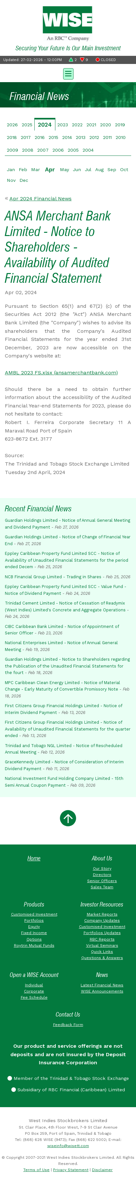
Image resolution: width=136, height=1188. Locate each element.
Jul (88, 169)
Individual (34, 985)
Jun (77, 169)
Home (34, 858)
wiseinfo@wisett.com (68, 1146)
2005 (73, 150)
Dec (23, 180)
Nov (11, 180)
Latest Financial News (102, 985)
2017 (26, 137)
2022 (77, 124)
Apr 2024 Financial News (40, 198)
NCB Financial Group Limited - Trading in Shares (53, 576)
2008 (27, 150)
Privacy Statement (70, 1170)
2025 (27, 124)
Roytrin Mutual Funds (34, 945)
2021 (91, 124)
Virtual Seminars (102, 945)
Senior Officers (102, 881)
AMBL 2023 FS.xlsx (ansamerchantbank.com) (61, 372)
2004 (88, 150)
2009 (12, 150)
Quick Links (102, 951)
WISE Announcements (102, 991)
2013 (80, 137)
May (64, 169)
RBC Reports (102, 939)
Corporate (34, 991)
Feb (23, 169)
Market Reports (102, 914)
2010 (121, 137)
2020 (105, 124)
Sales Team (102, 887)
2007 (43, 150)
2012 (94, 137)
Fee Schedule (34, 997)
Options (34, 939)
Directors (102, 874)
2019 (120, 124)
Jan (11, 169)
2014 (67, 137)
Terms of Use (36, 1170)
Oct (124, 169)
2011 (107, 137)
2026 (12, 124)
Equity (34, 926)
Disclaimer (102, 1170)
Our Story (102, 868)
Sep (112, 169)
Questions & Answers (102, 958)
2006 (58, 150)
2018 (12, 137)
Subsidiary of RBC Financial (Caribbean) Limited (68, 1089)
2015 (53, 137)
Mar (35, 169)
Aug (99, 169)
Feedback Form (68, 1024)
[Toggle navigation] (68, 73)
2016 (40, 137)
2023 (62, 124)
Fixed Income (34, 933)
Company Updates (102, 920)
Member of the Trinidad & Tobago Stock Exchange (68, 1078)
